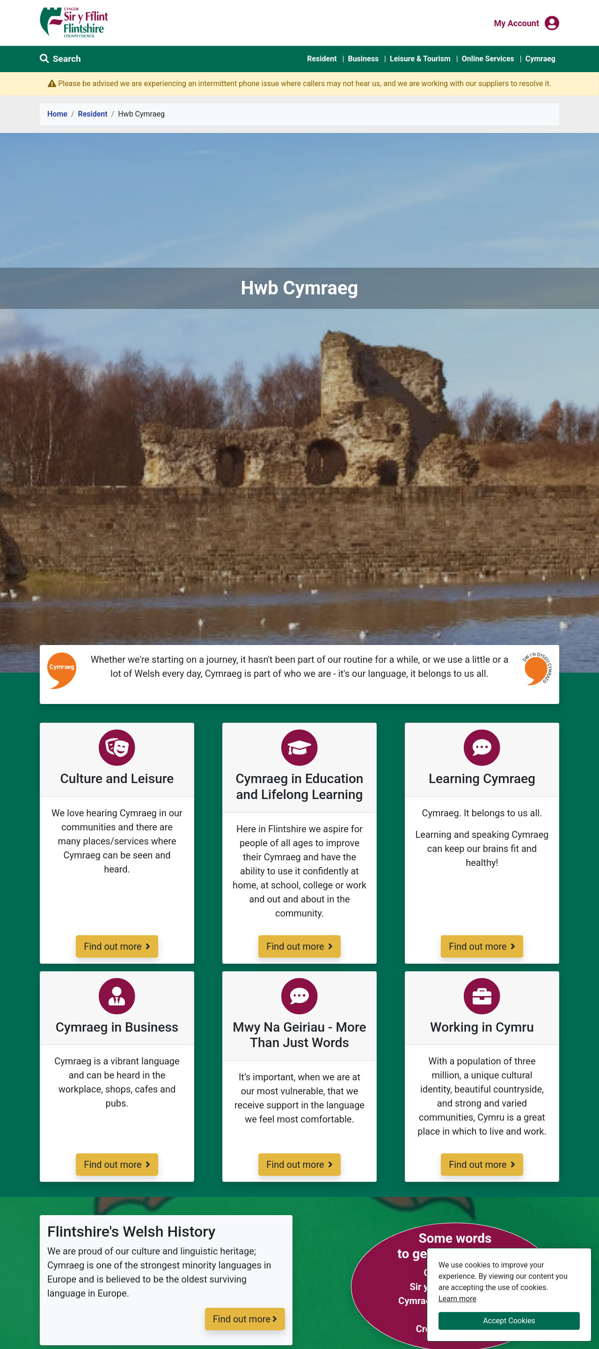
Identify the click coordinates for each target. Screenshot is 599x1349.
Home (57, 114)
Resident (321, 58)
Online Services (488, 58)
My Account (516, 22)
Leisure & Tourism (420, 58)
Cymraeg (540, 58)
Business (363, 58)
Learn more (457, 1298)
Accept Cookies (509, 1320)
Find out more (116, 945)
